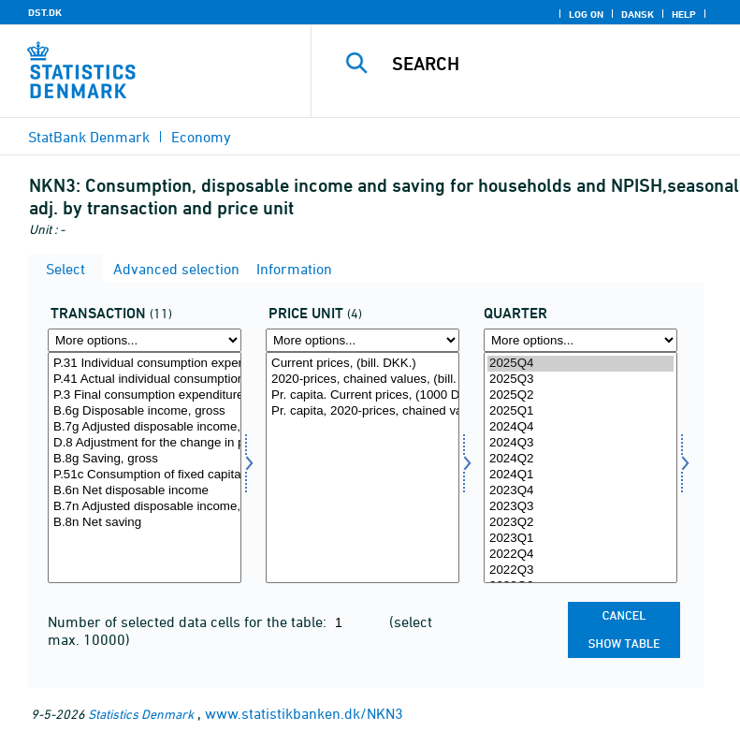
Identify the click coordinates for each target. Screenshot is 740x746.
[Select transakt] (144, 467)
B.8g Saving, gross (144, 459)
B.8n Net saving (144, 523)
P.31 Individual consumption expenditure (144, 364)
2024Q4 (580, 427)
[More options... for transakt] (144, 340)
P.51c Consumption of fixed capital (144, 475)
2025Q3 (580, 380)
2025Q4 (580, 364)
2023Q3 (580, 507)
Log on (586, 14)
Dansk (637, 14)
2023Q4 (580, 491)
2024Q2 (580, 459)
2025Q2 (580, 395)
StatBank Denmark (89, 136)
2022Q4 (580, 555)
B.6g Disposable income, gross (144, 411)
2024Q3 (580, 443)
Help (684, 14)
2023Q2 (580, 523)
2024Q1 (580, 475)
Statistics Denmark (141, 714)
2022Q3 (580, 570)
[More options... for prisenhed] (362, 340)
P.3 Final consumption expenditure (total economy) (144, 395)
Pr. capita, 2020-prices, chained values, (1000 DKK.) (362, 411)
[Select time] (580, 467)
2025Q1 (580, 411)
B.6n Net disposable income (144, 491)
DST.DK (45, 12)
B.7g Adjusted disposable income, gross (144, 427)
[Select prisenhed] (362, 467)
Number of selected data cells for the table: (189, 621)
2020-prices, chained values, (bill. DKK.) (362, 380)
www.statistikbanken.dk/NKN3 (304, 713)
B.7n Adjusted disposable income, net (144, 507)
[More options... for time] (580, 340)
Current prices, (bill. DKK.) (362, 364)
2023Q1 (580, 539)
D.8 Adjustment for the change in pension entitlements (144, 443)
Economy (201, 136)
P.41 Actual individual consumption (144, 380)
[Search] (553, 63)
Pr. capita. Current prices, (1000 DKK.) (362, 395)
